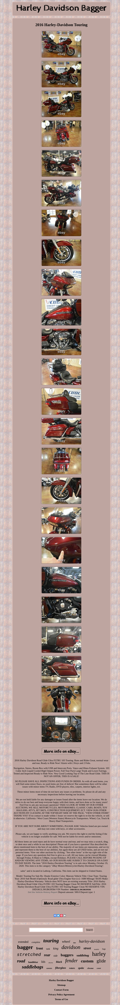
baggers (67, 955)
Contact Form (61, 990)
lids (43, 961)
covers (49, 968)
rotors (72, 968)
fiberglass (60, 967)
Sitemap (61, 985)
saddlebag (83, 955)
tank (48, 949)
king (55, 948)
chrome (90, 968)
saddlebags (32, 966)
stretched (29, 954)
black (59, 961)
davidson (70, 947)
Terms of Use (61, 999)
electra (50, 963)
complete (36, 942)
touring (51, 940)
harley (99, 954)
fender (71, 960)
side (56, 955)
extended (23, 941)
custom (87, 961)
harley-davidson (92, 941)
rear (47, 955)
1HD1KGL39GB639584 (80, 889)
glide (101, 960)
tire (74, 943)
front (39, 948)
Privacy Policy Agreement (61, 994)
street (87, 948)
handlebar (33, 962)
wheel (66, 941)
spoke (81, 968)
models (96, 949)
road (21, 961)
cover (99, 968)
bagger (25, 947)
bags (104, 949)
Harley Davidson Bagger (61, 980)
